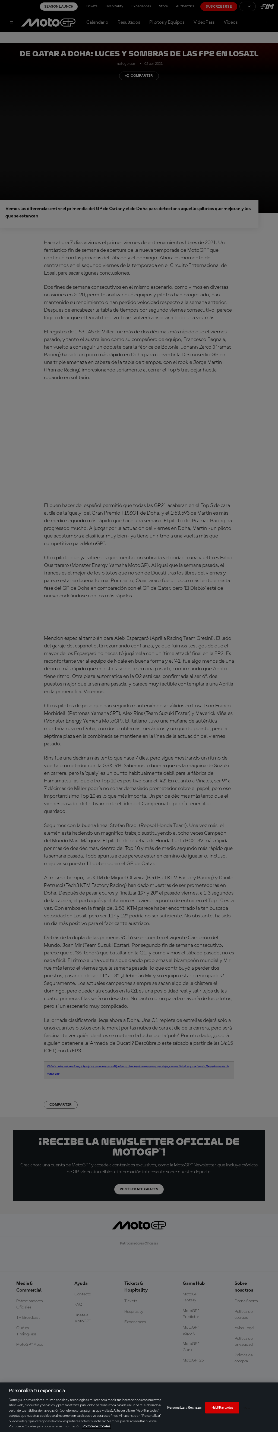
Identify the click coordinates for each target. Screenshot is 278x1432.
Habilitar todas (222, 1407)
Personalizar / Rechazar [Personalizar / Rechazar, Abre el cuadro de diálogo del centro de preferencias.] (184, 1407)
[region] (139, 1407)
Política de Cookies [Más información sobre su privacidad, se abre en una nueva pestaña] (96, 1426)
